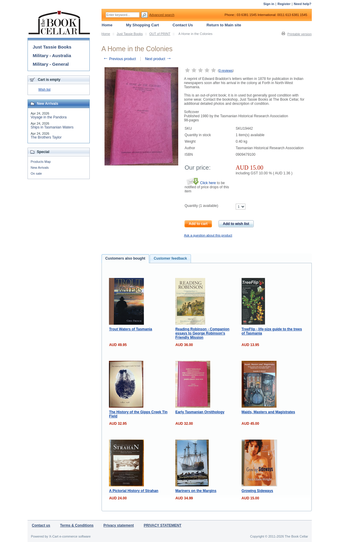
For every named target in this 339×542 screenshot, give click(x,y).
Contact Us (183, 25)
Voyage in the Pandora (49, 117)
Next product (158, 59)
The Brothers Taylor (46, 137)
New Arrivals (40, 167)
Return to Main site (223, 25)
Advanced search (161, 15)
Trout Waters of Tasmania (130, 329)
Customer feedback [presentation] (170, 258)
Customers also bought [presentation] (125, 258)
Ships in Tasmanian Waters (52, 127)
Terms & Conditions (77, 525)
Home (106, 34)
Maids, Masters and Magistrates (268, 412)
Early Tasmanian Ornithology (199, 412)
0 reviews (225, 70)
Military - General (51, 64)
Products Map (41, 161)
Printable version (299, 34)
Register (283, 4)
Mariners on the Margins (195, 491)
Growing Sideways (257, 491)
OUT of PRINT (159, 34)
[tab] (125, 258)
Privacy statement (118, 525)
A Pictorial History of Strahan (133, 491)
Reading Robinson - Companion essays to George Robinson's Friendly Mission (202, 333)
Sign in (269, 4)
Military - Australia (52, 55)
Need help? (302, 4)
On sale (36, 173)
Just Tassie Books (130, 34)
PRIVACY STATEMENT (162, 525)
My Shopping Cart (142, 25)
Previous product (119, 59)
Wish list (44, 89)
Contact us (41, 525)
